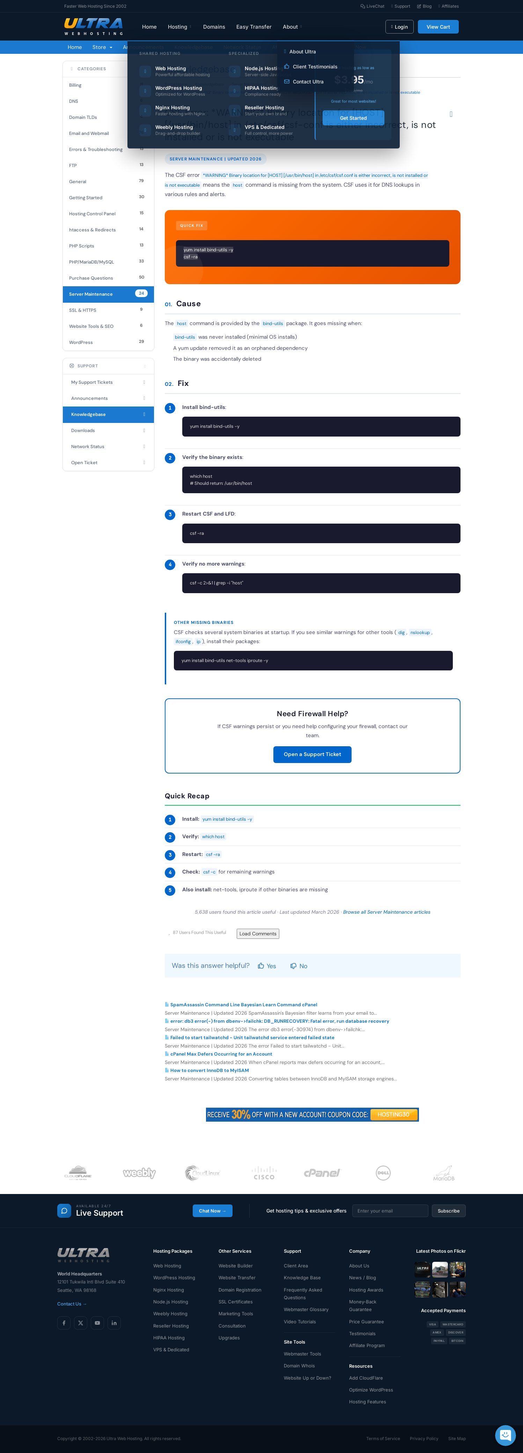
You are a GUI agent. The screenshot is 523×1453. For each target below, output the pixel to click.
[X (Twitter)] (80, 1323)
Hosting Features (367, 1401)
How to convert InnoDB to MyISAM (207, 1070)
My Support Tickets (108, 382)
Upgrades (229, 1337)
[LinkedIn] (114, 1323)
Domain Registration (240, 1290)
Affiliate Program (367, 1345)
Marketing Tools (236, 1313)
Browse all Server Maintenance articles (386, 912)
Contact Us (318, 47)
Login (399, 27)
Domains (214, 26)
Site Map (457, 1438)
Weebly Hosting (170, 1313)
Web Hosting (167, 1265)
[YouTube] (97, 1323)
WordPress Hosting (174, 1277)
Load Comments (258, 933)
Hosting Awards (366, 1290)
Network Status (242, 47)
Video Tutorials (300, 1321)
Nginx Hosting (168, 1290)
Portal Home (176, 84)
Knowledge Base (302, 1277)
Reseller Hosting (171, 1326)
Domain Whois (299, 1365)
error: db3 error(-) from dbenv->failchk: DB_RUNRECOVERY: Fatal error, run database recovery (277, 1021)
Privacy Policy (424, 1438)
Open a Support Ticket (312, 754)
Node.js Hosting (170, 1301)
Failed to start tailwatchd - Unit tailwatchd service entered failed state (249, 1038)
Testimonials (362, 1333)
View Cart (438, 27)
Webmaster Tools (302, 1354)
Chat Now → (212, 1211)
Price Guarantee (366, 1321)
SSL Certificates (236, 1301)
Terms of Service (383, 1438)
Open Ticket (108, 463)
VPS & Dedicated (171, 1349)
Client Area (296, 1265)
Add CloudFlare (366, 1378)
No (299, 966)
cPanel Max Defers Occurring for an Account (218, 1054)
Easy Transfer (254, 26)
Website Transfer (237, 1277)
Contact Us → (72, 1304)
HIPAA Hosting (169, 1337)
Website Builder (236, 1265)
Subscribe (449, 1211)
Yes (267, 966)
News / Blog (362, 1277)
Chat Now (354, 47)
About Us (359, 1265)
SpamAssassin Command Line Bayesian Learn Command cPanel (241, 1005)
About (293, 26)
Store (102, 47)
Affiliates (282, 47)
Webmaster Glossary (306, 1309)
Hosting (180, 26)
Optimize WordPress (371, 1390)
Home (149, 26)
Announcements (143, 47)
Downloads (108, 430)
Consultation (232, 1326)
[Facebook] (64, 1323)
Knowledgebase (194, 47)
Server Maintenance (249, 84)
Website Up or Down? (307, 1378)
